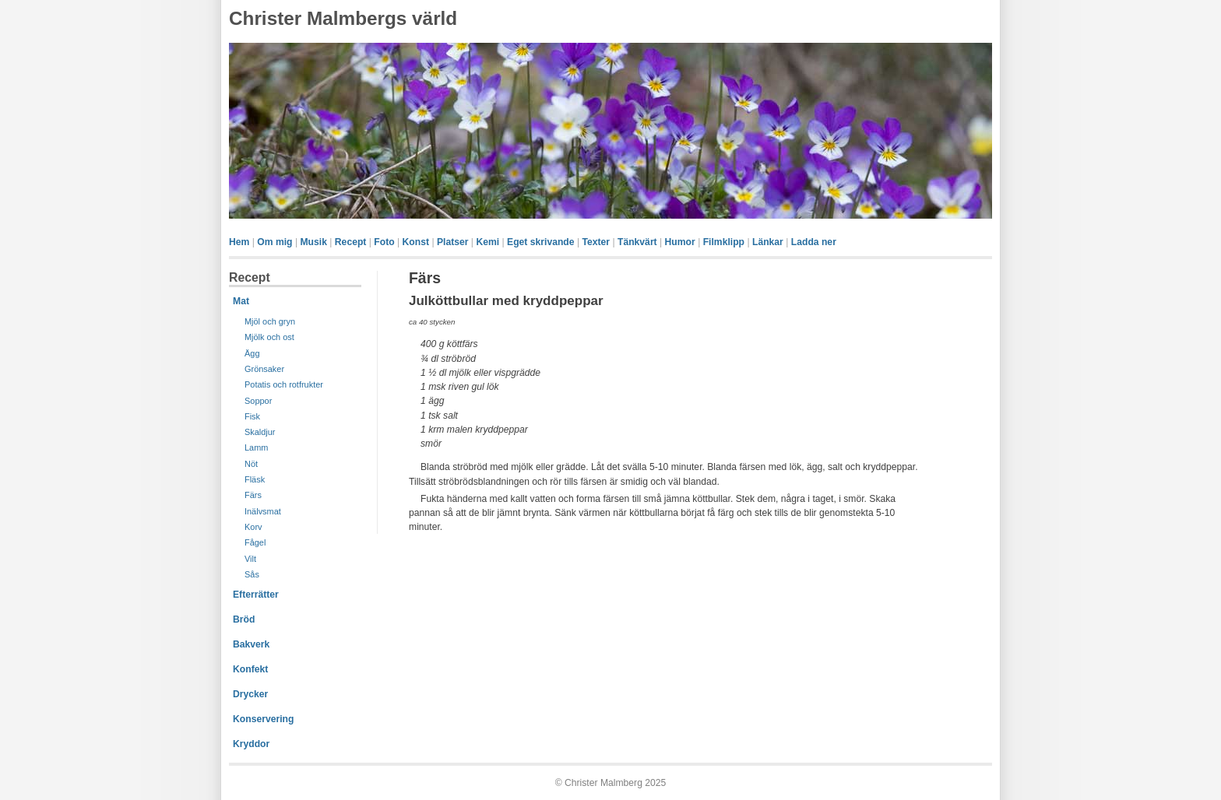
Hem (239, 242)
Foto (384, 242)
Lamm (256, 447)
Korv (253, 527)
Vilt (250, 558)
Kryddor (251, 744)
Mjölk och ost (269, 337)
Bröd (244, 619)
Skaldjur (260, 432)
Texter (596, 242)
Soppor (258, 400)
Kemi (487, 242)
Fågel (255, 542)
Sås (252, 574)
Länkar (767, 242)
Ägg (252, 353)
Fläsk (255, 479)
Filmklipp (723, 242)
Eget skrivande (540, 242)
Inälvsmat (263, 511)
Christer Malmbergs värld (343, 18)
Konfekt (250, 669)
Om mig (274, 242)
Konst (416, 242)
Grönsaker (264, 369)
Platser (453, 242)
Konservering (263, 719)
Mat (241, 301)
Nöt (251, 463)
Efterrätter (256, 594)
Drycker (250, 694)
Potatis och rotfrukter (284, 384)
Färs (253, 495)
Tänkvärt (637, 242)
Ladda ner (813, 242)
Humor (680, 242)
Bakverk (251, 644)
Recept (351, 242)
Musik (313, 242)
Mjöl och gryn (270, 321)
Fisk (252, 416)
